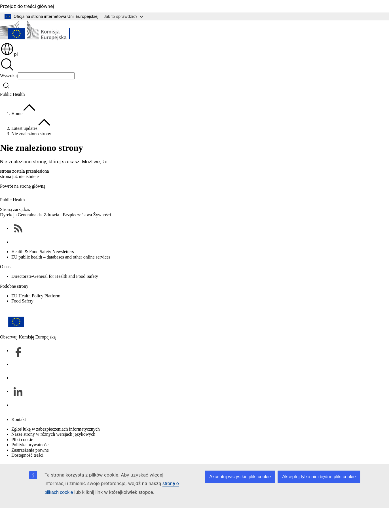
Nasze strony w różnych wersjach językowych (53, 434)
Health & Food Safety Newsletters (42, 251)
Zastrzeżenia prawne (30, 450)
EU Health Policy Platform (35, 295)
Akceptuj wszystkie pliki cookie (240, 476)
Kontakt (18, 419)
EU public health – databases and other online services (60, 257)
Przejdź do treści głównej (27, 6)
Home (16, 113)
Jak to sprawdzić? (123, 16)
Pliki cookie (22, 439)
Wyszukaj (9, 75)
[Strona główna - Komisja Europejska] (41, 31)
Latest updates (24, 128)
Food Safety (22, 301)
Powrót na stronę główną (22, 186)
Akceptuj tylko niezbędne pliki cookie (319, 476)
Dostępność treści (27, 455)
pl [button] (9, 54)
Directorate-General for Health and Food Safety (54, 276)
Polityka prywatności (30, 444)
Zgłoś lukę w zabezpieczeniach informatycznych (55, 429)
